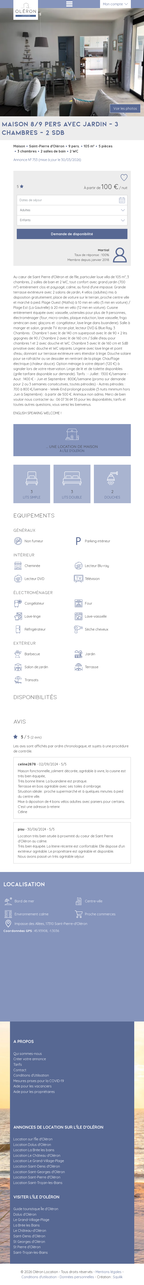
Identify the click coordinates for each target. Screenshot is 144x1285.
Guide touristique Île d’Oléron (35, 1209)
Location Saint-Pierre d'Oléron (36, 1177)
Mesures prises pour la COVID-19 (38, 1081)
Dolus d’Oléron (24, 1214)
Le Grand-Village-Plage (31, 1220)
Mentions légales (108, 1272)
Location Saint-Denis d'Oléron (36, 1166)
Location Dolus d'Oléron (32, 1145)
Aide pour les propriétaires (34, 1092)
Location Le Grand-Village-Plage (38, 1161)
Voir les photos (125, 108)
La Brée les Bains (26, 1225)
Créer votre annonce (29, 1059)
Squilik (118, 1277)
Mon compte (113, 4)
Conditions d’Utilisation (31, 1075)
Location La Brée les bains (33, 1150)
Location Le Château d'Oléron (36, 1155)
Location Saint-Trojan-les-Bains (37, 1183)
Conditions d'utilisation (39, 1277)
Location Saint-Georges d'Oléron (39, 1172)
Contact (19, 1070)
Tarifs (17, 1064)
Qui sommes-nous (27, 1053)
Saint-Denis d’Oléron (29, 1236)
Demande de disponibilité (72, 234)
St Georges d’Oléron (29, 1241)
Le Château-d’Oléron (29, 1230)
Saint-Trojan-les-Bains (30, 1252)
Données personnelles (77, 1277)
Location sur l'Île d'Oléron (32, 1139)
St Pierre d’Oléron (27, 1247)
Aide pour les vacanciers (32, 1086)
